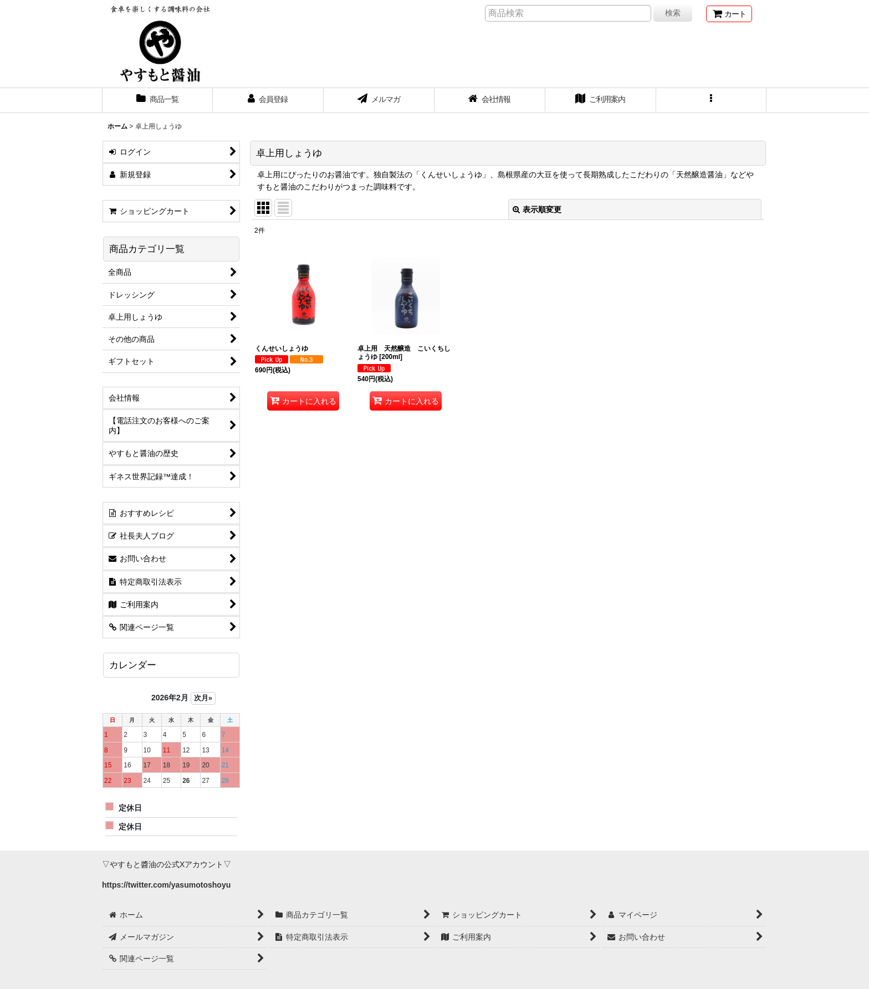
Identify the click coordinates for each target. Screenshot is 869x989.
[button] (711, 100)
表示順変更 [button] (537, 209)
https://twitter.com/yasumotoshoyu (166, 884)
